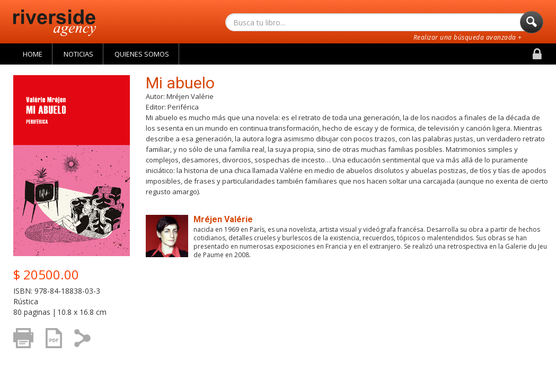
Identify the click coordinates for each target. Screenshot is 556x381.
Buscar (531, 24)
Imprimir (26, 343)
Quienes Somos (141, 54)
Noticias (78, 54)
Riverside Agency (54, 23)
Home (32, 54)
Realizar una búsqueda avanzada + (467, 37)
